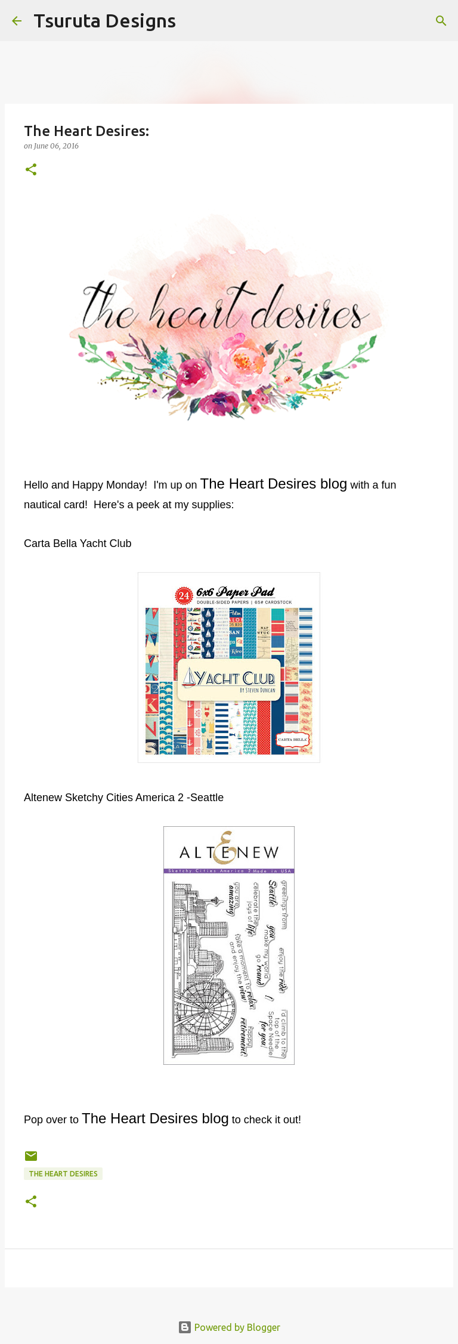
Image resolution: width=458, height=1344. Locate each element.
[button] (31, 170)
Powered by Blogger (229, 1327)
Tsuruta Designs (104, 20)
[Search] (192, 21)
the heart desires (63, 1174)
